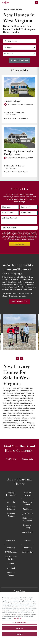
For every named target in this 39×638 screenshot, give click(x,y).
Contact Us (27, 547)
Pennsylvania (27, 459)
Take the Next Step (19, 301)
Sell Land (11, 568)
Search (6, 9)
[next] (21, 359)
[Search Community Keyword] (19, 41)
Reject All (19, 628)
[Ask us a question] (19, 220)
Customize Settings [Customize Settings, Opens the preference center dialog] (19, 622)
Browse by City (27, 532)
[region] (19, 615)
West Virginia (11, 459)
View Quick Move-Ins (19, 60)
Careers (11, 563)
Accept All (19, 634)
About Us (11, 502)
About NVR (11, 547)
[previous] (17, 359)
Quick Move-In (27, 514)
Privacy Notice (13, 239)
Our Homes (27, 509)
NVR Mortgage (11, 552)
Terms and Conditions (28, 239)
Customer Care (27, 552)
